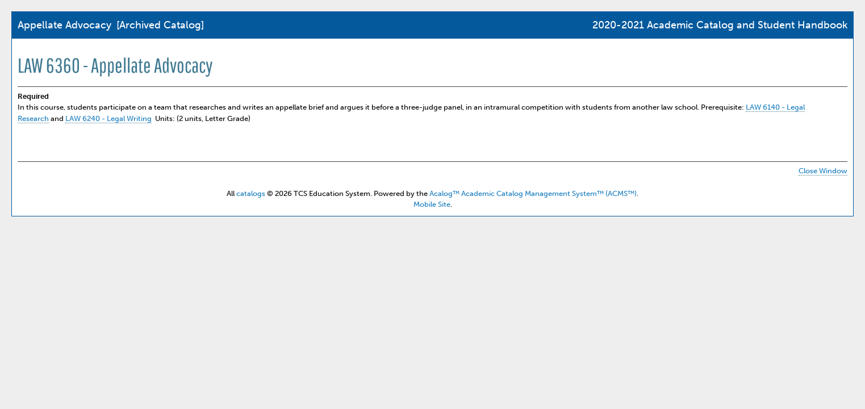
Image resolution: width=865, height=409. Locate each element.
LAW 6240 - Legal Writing (108, 118)
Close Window (823, 170)
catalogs (250, 193)
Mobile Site (431, 204)
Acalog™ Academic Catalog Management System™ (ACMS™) (533, 193)
